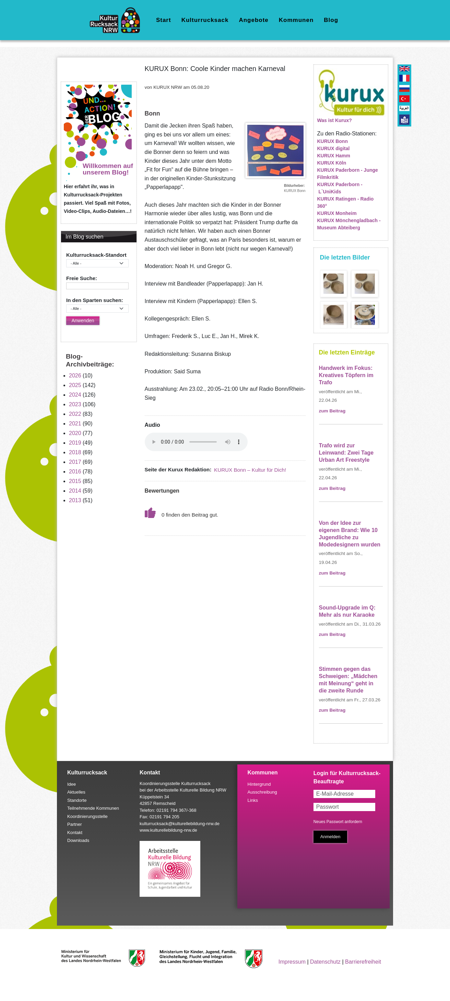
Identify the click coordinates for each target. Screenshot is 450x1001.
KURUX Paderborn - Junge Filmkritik (347, 173)
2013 (75, 500)
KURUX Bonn (332, 141)
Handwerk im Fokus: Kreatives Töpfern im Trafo (346, 375)
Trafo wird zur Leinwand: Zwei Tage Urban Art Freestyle (346, 453)
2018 (75, 452)
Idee (71, 784)
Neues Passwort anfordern (337, 821)
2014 (75, 491)
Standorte (76, 800)
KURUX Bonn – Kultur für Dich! (250, 470)
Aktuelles (76, 792)
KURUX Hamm (333, 155)
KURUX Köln (331, 163)
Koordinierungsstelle (87, 816)
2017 (75, 462)
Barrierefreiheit (363, 962)
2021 (75, 423)
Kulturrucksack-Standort (96, 255)
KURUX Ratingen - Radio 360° (345, 202)
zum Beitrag (332, 410)
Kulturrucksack (205, 20)
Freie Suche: (81, 278)
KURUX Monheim (337, 213)
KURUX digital (333, 148)
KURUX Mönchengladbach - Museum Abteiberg (349, 224)
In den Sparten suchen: (94, 300)
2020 (75, 433)
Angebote (253, 20)
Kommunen (296, 20)
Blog (331, 20)
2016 (75, 471)
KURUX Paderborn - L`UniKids (340, 188)
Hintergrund (259, 784)
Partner (74, 824)
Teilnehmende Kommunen (93, 808)
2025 (75, 385)
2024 (75, 395)
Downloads (78, 840)
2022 (75, 414)
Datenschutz (325, 962)
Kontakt (74, 832)
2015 (75, 481)
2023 (75, 404)
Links (253, 800)
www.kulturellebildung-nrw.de (168, 830)
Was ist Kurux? (334, 120)
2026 (75, 375)
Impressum (292, 962)
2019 (75, 443)
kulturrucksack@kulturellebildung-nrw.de (180, 823)
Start (163, 20)
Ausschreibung (262, 792)
